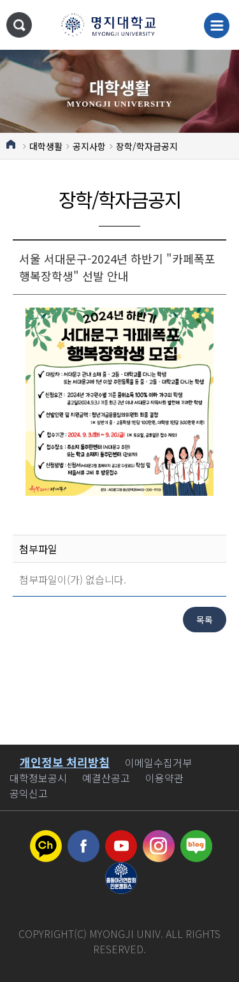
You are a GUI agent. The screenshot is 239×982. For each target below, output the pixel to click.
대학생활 (45, 146)
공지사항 (89, 146)
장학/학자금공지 (147, 146)
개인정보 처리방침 (65, 762)
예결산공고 (106, 777)
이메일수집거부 (158, 762)
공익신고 (29, 793)
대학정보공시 (38, 777)
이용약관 (164, 777)
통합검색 (19, 25)
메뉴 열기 (216, 25)
